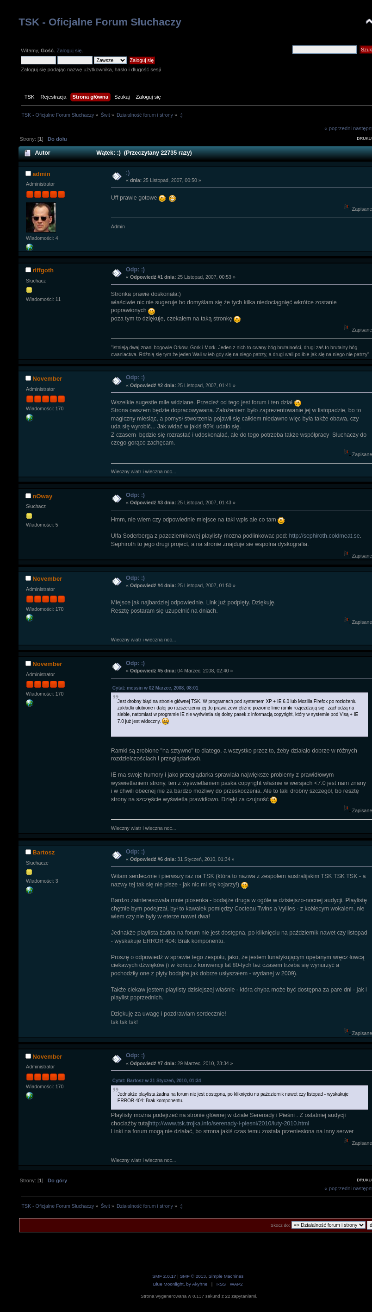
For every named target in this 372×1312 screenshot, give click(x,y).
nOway (42, 496)
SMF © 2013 (193, 1276)
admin (41, 173)
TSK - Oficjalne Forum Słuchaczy (100, 22)
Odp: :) (135, 269)
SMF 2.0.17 (164, 1276)
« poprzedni (338, 128)
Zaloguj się (68, 50)
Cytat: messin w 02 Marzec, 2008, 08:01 (155, 688)
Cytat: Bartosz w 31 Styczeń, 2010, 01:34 (156, 1080)
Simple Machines (225, 1276)
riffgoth (43, 270)
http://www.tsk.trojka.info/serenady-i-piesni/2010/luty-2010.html (229, 1123)
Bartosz (43, 852)
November (47, 378)
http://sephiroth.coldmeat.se (324, 536)
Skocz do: (280, 1225)
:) (128, 172)
